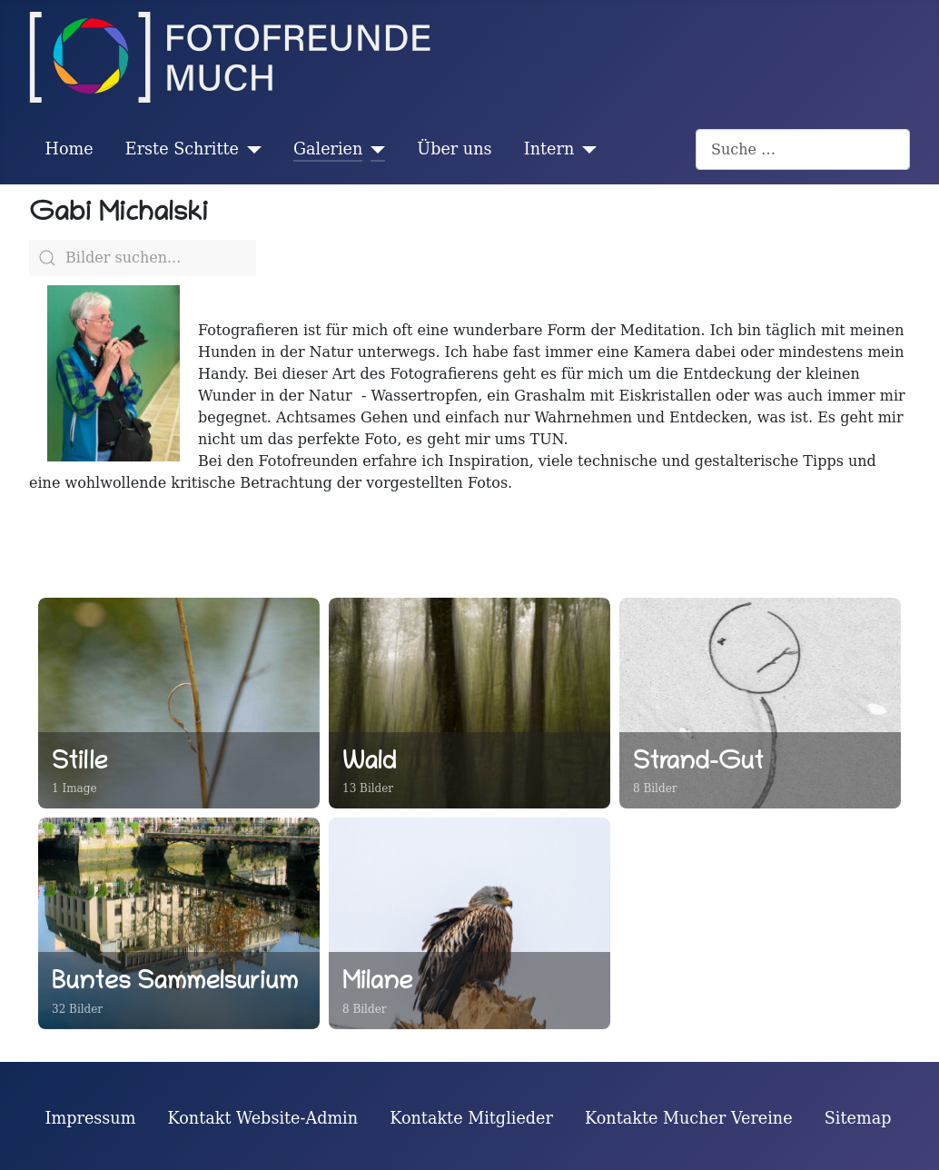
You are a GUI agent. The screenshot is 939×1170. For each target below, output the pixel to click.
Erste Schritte (182, 149)
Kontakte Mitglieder (471, 1118)
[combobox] (803, 149)
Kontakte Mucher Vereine (689, 1118)
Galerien (327, 149)
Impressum (90, 1118)
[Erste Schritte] (250, 149)
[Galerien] (373, 149)
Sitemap (858, 1118)
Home (69, 149)
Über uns (454, 149)
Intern (549, 149)
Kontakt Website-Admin (263, 1118)
